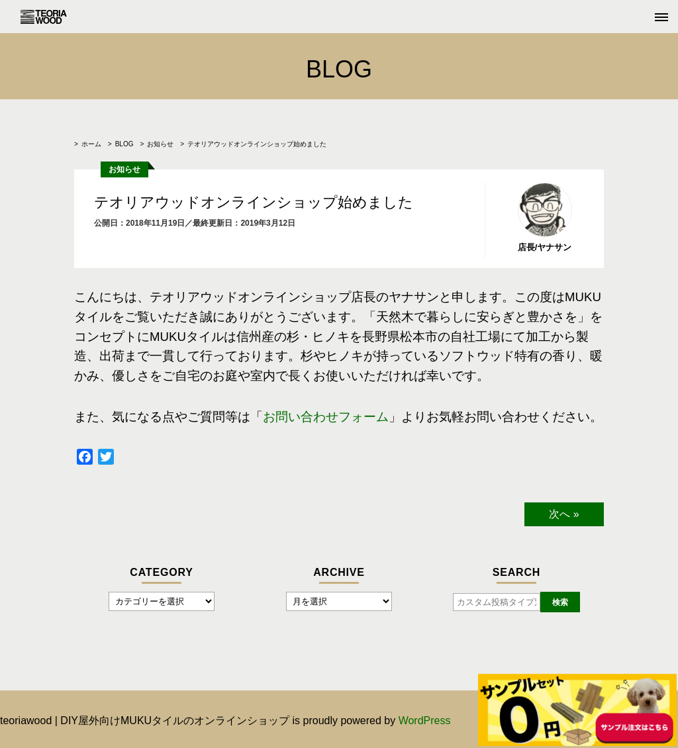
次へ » (564, 514)
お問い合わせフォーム (326, 417)
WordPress (425, 720)
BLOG (124, 144)
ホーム (91, 144)
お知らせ (160, 144)
